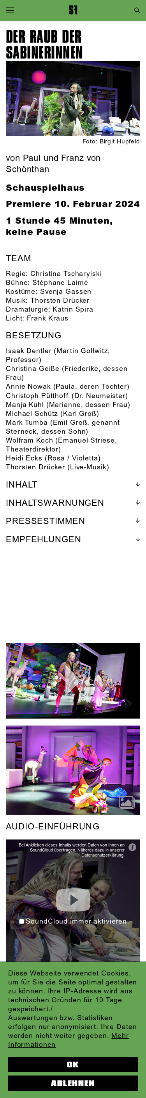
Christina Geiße (33, 369)
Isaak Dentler (28, 351)
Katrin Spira (73, 309)
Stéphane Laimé (60, 283)
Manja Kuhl (25, 405)
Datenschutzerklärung (102, 855)
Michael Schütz (32, 414)
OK (73, 1064)
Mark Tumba (27, 423)
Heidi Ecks (24, 458)
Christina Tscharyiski (66, 274)
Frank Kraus (48, 318)
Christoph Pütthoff (37, 396)
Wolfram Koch (29, 440)
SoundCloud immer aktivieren (73, 921)
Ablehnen (73, 1083)
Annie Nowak (28, 387)
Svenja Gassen (65, 292)
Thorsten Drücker (60, 300)
